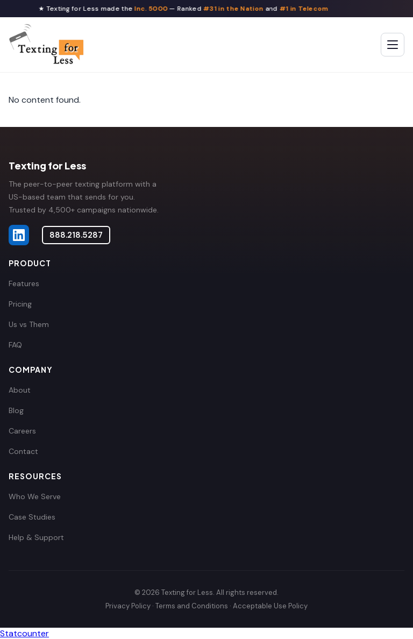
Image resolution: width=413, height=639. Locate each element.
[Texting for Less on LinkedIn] (19, 235)
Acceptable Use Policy (270, 605)
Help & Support (36, 537)
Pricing (20, 304)
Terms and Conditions (191, 605)
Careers (22, 431)
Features (24, 283)
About (20, 390)
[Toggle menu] (392, 44)
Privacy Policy (128, 605)
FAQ (15, 345)
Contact (23, 451)
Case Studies (32, 517)
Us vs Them (29, 324)
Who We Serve (35, 496)
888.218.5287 (76, 235)
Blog (16, 410)
